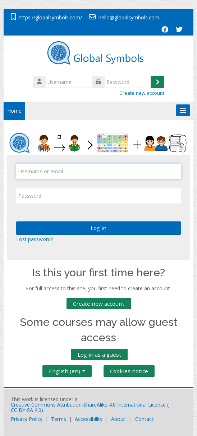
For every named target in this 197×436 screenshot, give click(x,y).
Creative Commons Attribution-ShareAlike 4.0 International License (88, 404)
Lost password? (34, 239)
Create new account (141, 93)
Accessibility (88, 419)
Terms (58, 419)
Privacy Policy (26, 419)
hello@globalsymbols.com (128, 17)
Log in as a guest (99, 354)
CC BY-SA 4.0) (27, 410)
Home (14, 110)
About (118, 419)
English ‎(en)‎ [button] (67, 369)
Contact (144, 419)
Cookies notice (129, 371)
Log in (98, 227)
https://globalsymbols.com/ (50, 17)
